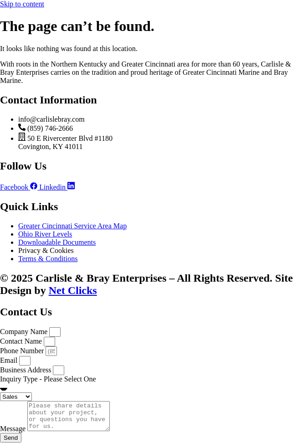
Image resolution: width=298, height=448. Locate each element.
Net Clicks (73, 290)
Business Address (26, 370)
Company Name (24, 331)
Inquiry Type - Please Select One (48, 379)
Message (13, 434)
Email (9, 360)
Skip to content (22, 4)
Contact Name (22, 341)
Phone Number (23, 351)
